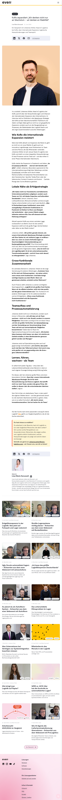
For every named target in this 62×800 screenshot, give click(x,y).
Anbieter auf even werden (29, 778)
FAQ (23, 791)
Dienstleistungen (26, 769)
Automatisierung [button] (42, 323)
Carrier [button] (14, 203)
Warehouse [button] (38, 118)
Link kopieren (36, 38)
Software (24, 765)
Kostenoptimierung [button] (18, 244)
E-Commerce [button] (16, 166)
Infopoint (24, 788)
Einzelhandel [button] (16, 172)
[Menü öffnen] (58, 2)
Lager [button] (43, 221)
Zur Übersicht (30, 747)
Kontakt (24, 794)
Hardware (24, 762)
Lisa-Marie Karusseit (17, 24)
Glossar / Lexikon (26, 797)
